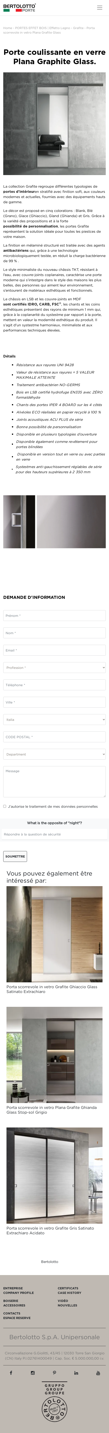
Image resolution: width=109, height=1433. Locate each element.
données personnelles (79, 806)
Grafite (78, 27)
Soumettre (15, 856)
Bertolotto (49, 1262)
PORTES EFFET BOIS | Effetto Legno (42, 27)
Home (7, 27)
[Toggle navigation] (100, 7)
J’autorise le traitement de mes (50, 806)
